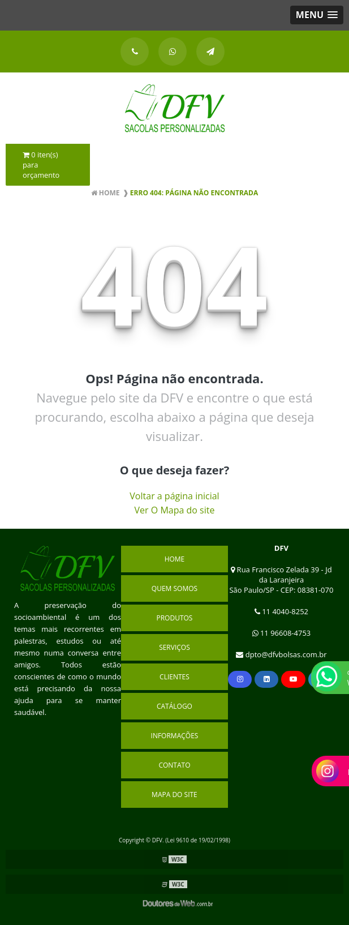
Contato (174, 765)
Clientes (174, 677)
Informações (175, 735)
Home (175, 559)
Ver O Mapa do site (175, 510)
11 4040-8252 (281, 611)
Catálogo (174, 706)
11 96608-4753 (281, 633)
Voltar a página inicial (174, 496)
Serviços (174, 647)
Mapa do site (174, 794)
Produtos (174, 618)
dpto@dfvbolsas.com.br (281, 654)
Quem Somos (174, 588)
